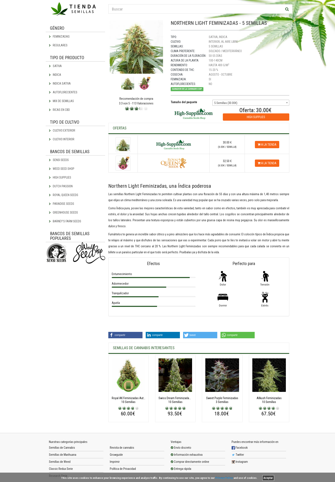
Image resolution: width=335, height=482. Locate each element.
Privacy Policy (224, 477)
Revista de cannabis (122, 447)
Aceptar (268, 477)
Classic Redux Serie (61, 468)
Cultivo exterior (62, 130)
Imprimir (115, 461)
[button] (125, 335)
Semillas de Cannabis (62, 447)
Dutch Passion (61, 186)
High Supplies (60, 177)
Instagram (240, 461)
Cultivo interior (61, 139)
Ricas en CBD (59, 109)
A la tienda (267, 144)
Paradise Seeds (61, 203)
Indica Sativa (60, 83)
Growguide (116, 454)
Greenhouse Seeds (63, 212)
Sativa (55, 66)
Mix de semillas (61, 101)
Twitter (238, 454)
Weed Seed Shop (61, 168)
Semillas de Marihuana (62, 454)
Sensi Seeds (59, 160)
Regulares (58, 45)
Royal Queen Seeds (63, 195)
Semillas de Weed (60, 461)
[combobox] (250, 103)
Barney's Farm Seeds (65, 221)
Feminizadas (59, 36)
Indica (55, 74)
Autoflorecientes (63, 92)
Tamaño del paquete (184, 102)
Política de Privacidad (123, 468)
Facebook (240, 447)
